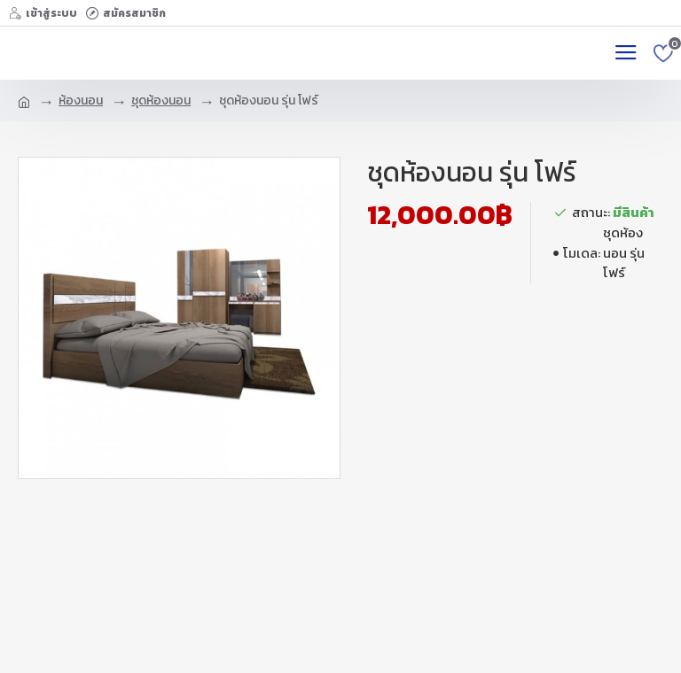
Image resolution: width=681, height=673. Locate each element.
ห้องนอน (81, 100)
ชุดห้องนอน (161, 100)
